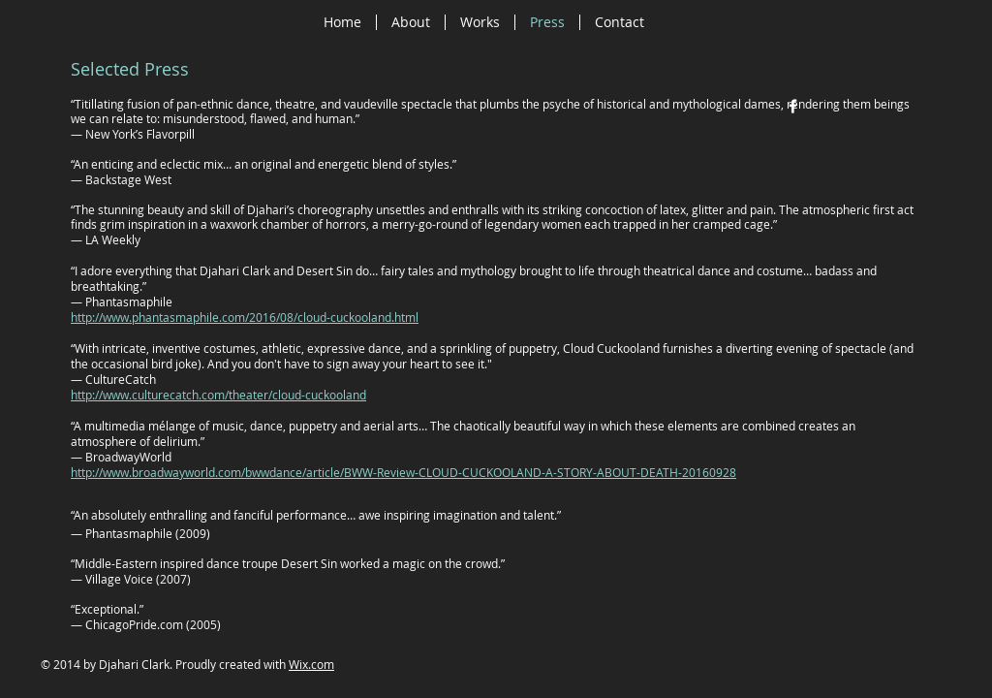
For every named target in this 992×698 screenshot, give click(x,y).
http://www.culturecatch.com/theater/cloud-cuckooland (218, 394)
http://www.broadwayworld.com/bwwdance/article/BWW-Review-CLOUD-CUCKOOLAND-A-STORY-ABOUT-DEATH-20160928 (403, 472)
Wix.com (311, 664)
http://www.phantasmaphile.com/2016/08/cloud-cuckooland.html (244, 317)
